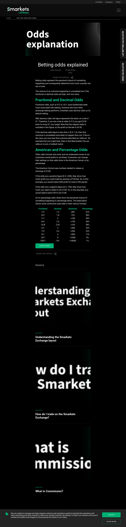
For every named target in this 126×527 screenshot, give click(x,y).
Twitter (118, 2)
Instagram (109, 2)
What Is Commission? (49, 491)
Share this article (63, 77)
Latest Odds (44, 245)
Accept (111, 514)
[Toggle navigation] (118, 10)
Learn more (111, 521)
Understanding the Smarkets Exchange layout (53, 338)
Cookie (64, 517)
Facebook (98, 2)
